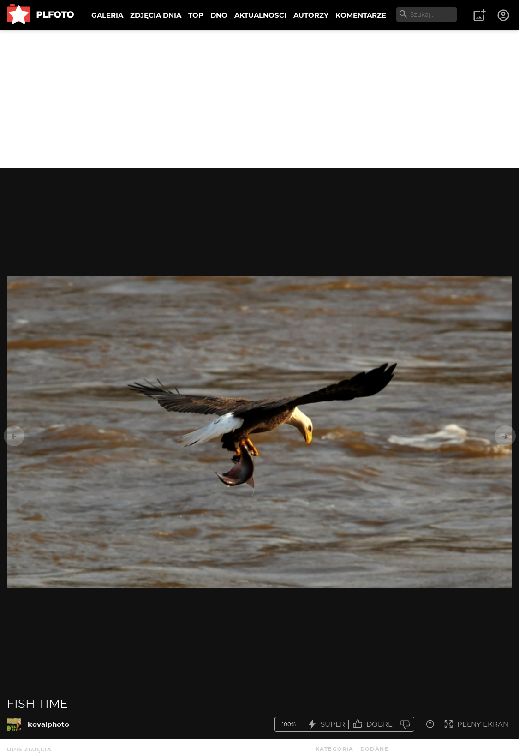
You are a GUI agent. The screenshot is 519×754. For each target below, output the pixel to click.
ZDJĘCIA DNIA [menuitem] (155, 15)
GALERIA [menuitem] (107, 15)
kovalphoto (48, 724)
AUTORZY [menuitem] (310, 15)
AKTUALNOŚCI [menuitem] (260, 15)
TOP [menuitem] (195, 15)
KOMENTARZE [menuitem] (360, 15)
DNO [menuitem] (218, 15)
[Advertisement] (259, 99)
